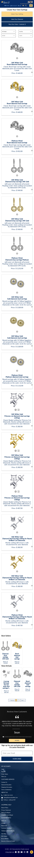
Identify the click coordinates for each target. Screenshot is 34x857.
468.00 (17, 663)
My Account (14, 5)
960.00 (20, 190)
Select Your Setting (17, 14)
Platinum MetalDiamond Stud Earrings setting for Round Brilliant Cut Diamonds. (17, 616)
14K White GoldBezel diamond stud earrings (17, 63)
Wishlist (7, 5)
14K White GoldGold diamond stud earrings (17, 298)
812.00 (20, 151)
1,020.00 (20, 307)
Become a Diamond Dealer (8, 841)
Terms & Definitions (6, 789)
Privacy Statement (6, 810)
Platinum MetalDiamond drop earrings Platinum (17, 259)
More (17, 740)
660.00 (20, 73)
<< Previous (12, 700)
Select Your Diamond (17, 19)
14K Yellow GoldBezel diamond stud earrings (17, 102)
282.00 (20, 426)
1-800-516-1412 (8, 795)
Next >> (23, 700)
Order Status (4, 774)
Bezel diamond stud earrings (17, 656)
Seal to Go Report (5, 812)
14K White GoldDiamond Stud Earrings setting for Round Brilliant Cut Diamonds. (17, 538)
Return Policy (4, 807)
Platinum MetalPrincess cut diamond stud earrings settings (17, 497)
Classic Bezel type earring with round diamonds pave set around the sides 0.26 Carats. (17, 68)
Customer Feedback (6, 828)
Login (19, 5)
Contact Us (4, 782)
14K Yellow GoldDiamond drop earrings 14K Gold (17, 220)
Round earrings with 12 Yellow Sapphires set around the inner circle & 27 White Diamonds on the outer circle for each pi (17, 303)
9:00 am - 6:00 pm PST (10, 800)
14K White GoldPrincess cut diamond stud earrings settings (17, 416)
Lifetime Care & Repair (7, 815)
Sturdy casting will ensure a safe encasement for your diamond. (17, 543)
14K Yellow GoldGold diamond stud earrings (17, 337)
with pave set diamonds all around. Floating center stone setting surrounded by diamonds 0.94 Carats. (17, 185)
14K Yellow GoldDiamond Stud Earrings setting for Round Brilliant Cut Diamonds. (17, 577)
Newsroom (4, 825)
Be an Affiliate (5, 838)
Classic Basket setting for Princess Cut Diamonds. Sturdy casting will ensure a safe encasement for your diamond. (17, 422)
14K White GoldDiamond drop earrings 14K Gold (17, 181)
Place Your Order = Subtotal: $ (17, 24)
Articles (3, 823)
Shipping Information (6, 787)
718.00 (5, 663)
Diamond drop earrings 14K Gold (5, 656)
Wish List (3, 776)
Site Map (3, 833)
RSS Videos (4, 836)
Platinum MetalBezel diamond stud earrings (17, 142)
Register (3, 771)
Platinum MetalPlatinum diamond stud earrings (17, 376)
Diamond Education (6, 784)
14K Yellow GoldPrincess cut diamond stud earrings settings (17, 457)
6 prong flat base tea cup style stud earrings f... (6, 685)
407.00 (20, 508)
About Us (3, 820)
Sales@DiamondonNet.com (11, 797)
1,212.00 (20, 268)
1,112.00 (20, 386)
